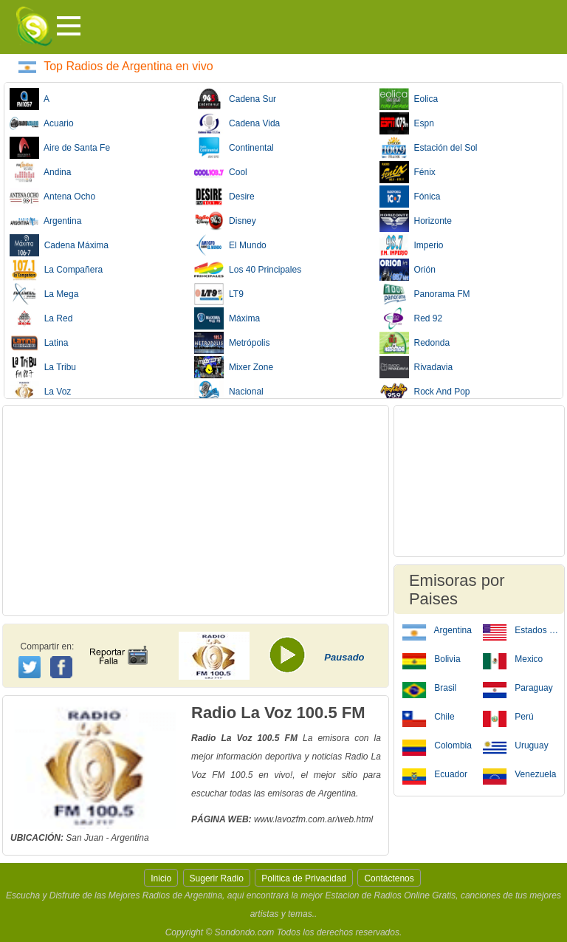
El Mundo (230, 245)
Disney (224, 221)
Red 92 (410, 318)
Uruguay (516, 745)
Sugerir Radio (217, 878)
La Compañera (56, 270)
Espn (406, 123)
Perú (508, 716)
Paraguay (518, 687)
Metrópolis (231, 343)
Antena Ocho (52, 196)
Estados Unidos (521, 629)
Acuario (42, 123)
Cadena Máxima (59, 245)
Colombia (437, 745)
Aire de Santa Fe (60, 148)
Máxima (227, 318)
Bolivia (431, 658)
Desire (224, 196)
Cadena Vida (237, 123)
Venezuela (519, 773)
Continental (233, 148)
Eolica (408, 99)
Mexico (513, 658)
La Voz (40, 391)
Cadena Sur (235, 99)
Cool (220, 172)
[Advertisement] (196, 510)
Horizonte (415, 221)
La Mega (44, 294)
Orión (407, 270)
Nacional (228, 391)
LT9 (218, 294)
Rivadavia (416, 367)
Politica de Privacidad (303, 878)
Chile (428, 716)
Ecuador (434, 773)
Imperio (411, 245)
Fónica (410, 196)
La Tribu (43, 367)
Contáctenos (388, 878)
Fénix (407, 172)
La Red (41, 318)
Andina (40, 172)
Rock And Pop (424, 391)
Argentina (45, 221)
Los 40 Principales (247, 270)
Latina (39, 343)
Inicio (161, 878)
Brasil (429, 687)
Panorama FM (424, 294)
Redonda (414, 343)
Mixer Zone (233, 367)
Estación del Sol (428, 148)
